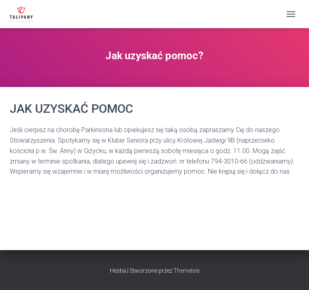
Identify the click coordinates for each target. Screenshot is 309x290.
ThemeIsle (186, 270)
